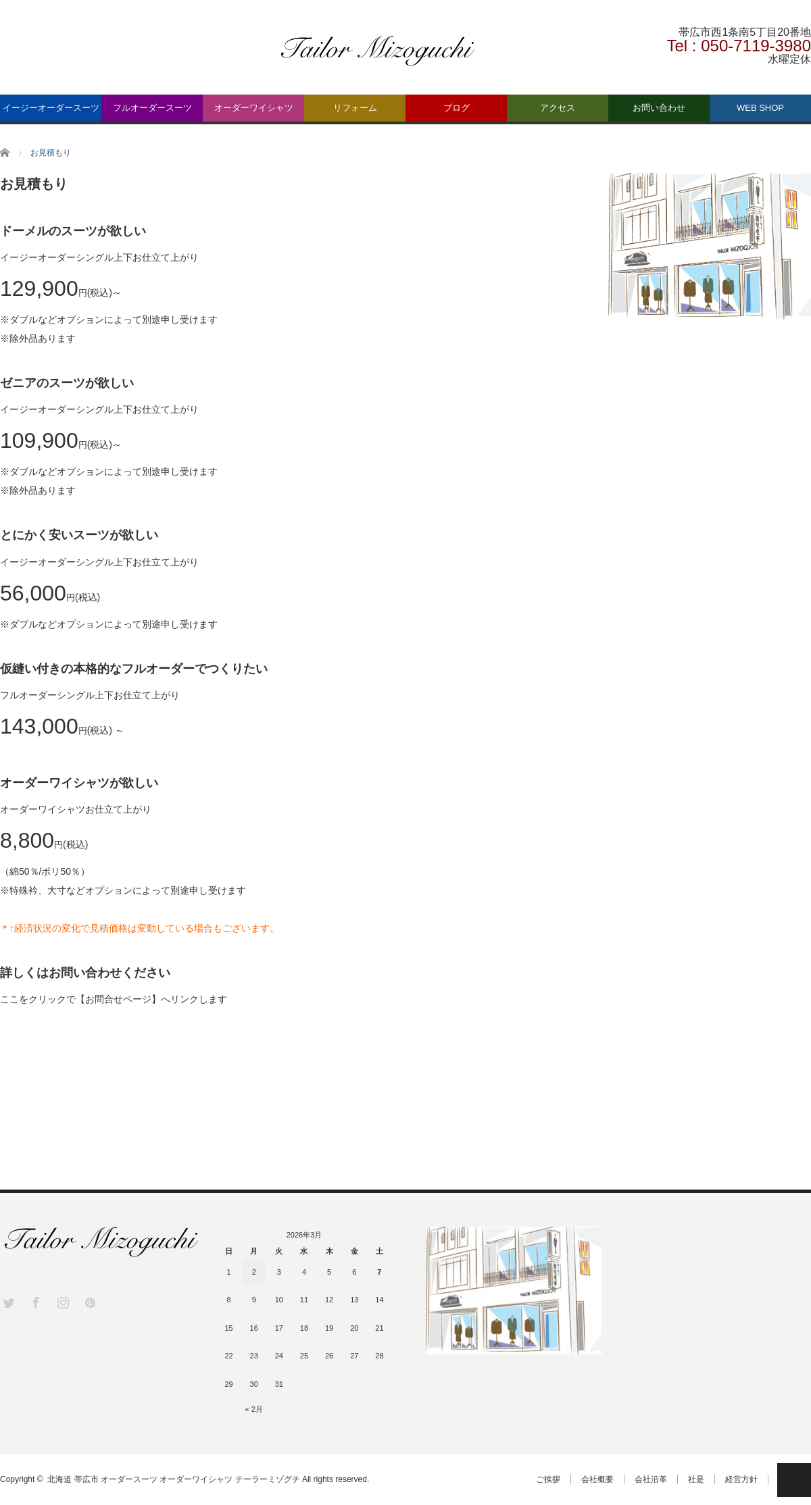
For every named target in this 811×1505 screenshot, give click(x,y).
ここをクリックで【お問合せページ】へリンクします (113, 999)
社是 (696, 1479)
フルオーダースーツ (152, 108)
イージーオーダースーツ (51, 108)
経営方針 (741, 1479)
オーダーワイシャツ (253, 108)
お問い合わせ (659, 108)
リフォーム (355, 108)
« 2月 (254, 1409)
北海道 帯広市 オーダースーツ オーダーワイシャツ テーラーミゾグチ (173, 1479)
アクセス (557, 108)
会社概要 (597, 1479)
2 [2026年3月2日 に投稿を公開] (254, 1272)
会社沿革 (651, 1479)
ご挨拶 (548, 1479)
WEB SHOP (760, 108)
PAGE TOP (794, 1480)
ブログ (456, 108)
